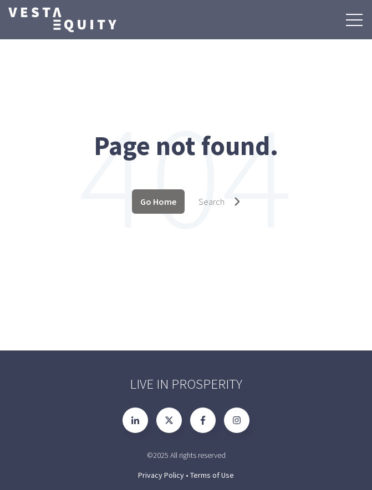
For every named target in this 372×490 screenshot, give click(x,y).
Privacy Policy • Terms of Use (186, 475)
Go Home (158, 201)
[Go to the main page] (62, 20)
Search (219, 201)
